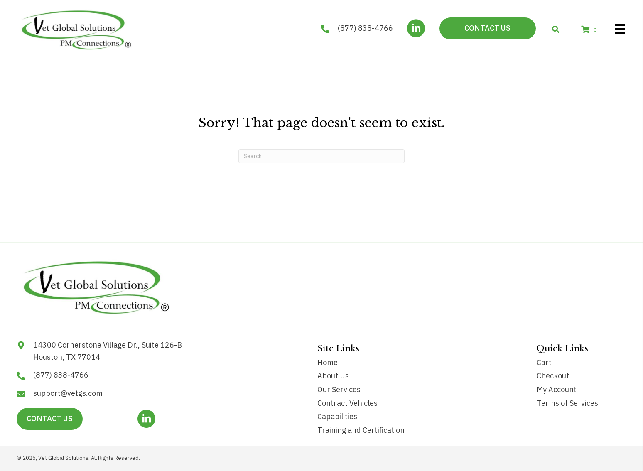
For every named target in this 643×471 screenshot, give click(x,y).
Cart (544, 362)
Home (327, 362)
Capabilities (337, 416)
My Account (557, 389)
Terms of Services (567, 403)
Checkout (553, 375)
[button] (416, 28)
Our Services (339, 389)
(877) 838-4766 (365, 28)
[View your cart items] (590, 30)
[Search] (321, 156)
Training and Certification (361, 430)
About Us (333, 375)
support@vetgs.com (68, 393)
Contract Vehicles (347, 403)
